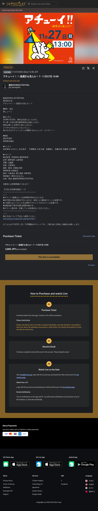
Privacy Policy (8, 481)
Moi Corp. (58, 502)
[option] (90, 481)
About (5, 476)
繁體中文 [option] (90, 491)
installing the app (26, 375)
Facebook (64, 484)
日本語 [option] (89, 481)
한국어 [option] (89, 488)
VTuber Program (37, 481)
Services (35, 476)
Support (5, 494)
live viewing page (69, 387)
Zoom (7, 59)
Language (88, 476)
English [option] (89, 484)
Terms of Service (9, 484)
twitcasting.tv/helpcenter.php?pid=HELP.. (19, 219)
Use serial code (89, 236)
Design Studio (37, 494)
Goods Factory (37, 491)
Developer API (8, 491)
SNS (62, 476)
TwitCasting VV (37, 484)
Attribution (6, 487)
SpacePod (35, 487)
